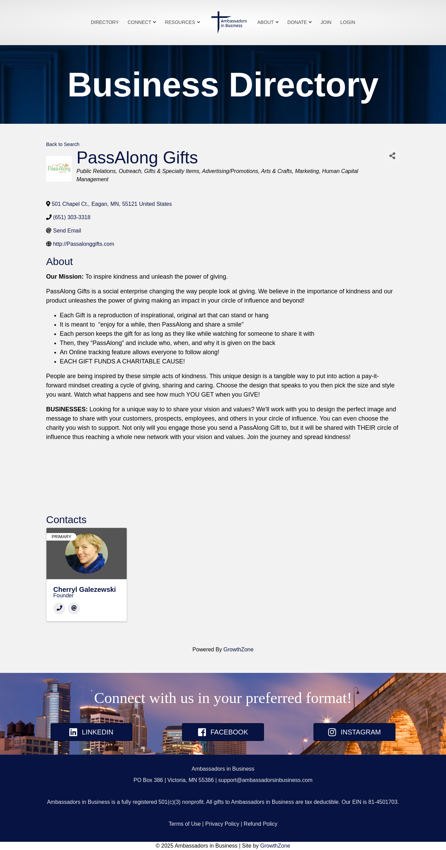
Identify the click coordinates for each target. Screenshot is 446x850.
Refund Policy (261, 824)
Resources (180, 22)
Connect (139, 22)
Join (326, 22)
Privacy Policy (222, 824)
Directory (105, 22)
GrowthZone (238, 649)
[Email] (74, 608)
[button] (92, 732)
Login (348, 22)
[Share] (392, 156)
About (265, 22)
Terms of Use (185, 824)
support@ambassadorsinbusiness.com (265, 780)
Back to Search (63, 144)
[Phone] (59, 608)
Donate (297, 22)
